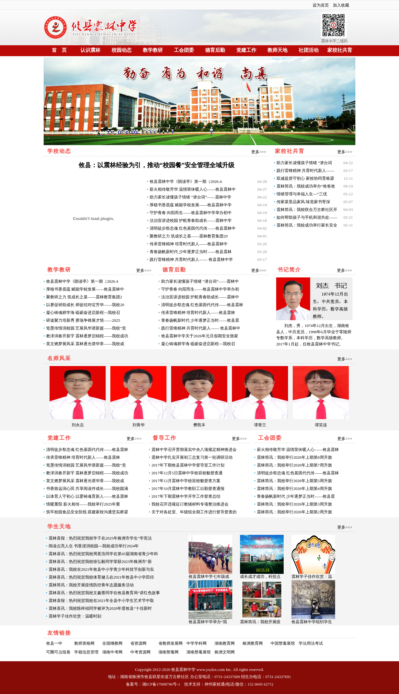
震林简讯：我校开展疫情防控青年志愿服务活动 (91, 585)
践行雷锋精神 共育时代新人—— (305, 170)
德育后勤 (215, 50)
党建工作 (246, 50)
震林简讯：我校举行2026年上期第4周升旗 (294, 488)
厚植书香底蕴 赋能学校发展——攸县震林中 (85, 289)
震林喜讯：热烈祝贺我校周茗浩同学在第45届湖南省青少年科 (103, 553)
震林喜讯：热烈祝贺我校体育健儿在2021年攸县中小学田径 (101, 577)
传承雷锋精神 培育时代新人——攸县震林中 (189, 244)
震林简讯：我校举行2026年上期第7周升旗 (294, 465)
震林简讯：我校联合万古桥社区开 (306, 209)
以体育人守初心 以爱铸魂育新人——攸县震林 (87, 496)
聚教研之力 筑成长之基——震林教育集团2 (84, 297)
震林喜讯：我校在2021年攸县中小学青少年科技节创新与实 (101, 569)
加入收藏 (341, 5)
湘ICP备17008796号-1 (161, 684)
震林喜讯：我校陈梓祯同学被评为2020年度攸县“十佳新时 (100, 608)
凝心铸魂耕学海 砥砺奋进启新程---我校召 (83, 312)
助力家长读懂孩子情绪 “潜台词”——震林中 (200, 281)
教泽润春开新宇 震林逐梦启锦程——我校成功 (87, 336)
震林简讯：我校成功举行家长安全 (306, 225)
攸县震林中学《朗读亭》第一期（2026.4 (82, 281)
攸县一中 (54, 643)
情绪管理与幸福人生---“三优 (301, 194)
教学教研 (153, 50)
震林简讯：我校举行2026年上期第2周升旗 (294, 512)
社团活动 (309, 50)
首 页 (59, 50)
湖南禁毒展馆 (198, 652)
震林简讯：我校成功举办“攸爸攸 (305, 186)
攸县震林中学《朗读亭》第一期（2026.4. (186, 181)
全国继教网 (112, 643)
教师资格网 (84, 643)
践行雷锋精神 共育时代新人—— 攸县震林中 (200, 328)
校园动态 (122, 50)
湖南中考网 (112, 652)
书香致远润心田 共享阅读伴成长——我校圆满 (87, 488)
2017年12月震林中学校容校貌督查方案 (185, 480)
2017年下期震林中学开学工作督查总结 (185, 496)
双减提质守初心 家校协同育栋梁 (305, 178)
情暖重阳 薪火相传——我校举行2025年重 (83, 504)
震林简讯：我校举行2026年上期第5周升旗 (294, 480)
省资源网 (138, 643)
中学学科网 (196, 643)
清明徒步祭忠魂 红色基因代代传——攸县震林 (202, 304)
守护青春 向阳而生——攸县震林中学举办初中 (191, 212)
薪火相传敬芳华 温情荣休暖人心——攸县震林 (298, 449)
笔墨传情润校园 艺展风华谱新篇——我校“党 (86, 328)
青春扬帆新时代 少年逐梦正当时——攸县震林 (191, 251)
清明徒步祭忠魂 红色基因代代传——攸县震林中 (193, 228)
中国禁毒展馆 (283, 643)
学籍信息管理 (86, 652)
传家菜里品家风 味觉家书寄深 (303, 201)
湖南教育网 (224, 643)
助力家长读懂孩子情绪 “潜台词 (304, 162)
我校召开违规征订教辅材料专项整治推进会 (189, 504)
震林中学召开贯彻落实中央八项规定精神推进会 (194, 449)
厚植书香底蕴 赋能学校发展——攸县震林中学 (191, 205)
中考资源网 (140, 652)
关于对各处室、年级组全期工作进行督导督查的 (194, 512)
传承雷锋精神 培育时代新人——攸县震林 (198, 312)
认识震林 (90, 50)
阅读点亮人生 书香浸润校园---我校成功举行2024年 (94, 546)
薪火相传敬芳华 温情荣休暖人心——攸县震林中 (193, 189)
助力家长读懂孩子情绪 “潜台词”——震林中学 (190, 197)
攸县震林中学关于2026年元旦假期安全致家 (199, 336)
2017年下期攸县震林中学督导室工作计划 (187, 465)
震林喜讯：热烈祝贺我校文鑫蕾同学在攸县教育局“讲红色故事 (104, 592)
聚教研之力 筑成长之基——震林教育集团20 (189, 236)
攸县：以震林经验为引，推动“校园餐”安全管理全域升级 (156, 165)
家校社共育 (339, 50)
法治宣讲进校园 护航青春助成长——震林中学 (191, 220)
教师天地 (277, 50)
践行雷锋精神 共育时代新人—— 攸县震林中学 (191, 259)
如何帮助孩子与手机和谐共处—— (306, 217)
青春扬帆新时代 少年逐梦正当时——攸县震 (200, 320)
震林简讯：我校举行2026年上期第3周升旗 (294, 504)
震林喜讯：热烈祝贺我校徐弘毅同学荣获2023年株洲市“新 (100, 561)
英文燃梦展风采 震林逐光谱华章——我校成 (85, 343)
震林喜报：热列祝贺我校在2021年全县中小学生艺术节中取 (101, 600)
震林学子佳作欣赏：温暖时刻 (75, 616)
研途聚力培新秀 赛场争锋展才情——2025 (83, 320)
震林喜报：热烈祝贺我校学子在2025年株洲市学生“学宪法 (100, 538)
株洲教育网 (253, 643)
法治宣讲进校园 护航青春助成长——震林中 (200, 297)
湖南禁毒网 (168, 652)
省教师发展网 (170, 643)
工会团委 (184, 50)
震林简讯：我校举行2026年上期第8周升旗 (294, 457)
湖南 (124, 676)
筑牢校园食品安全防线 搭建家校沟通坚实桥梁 (87, 512)
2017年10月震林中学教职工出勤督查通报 (187, 488)
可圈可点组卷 (58, 652)
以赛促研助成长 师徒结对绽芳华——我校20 (85, 304)
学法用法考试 (311, 643)
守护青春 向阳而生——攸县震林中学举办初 (200, 289)
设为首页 (321, 5)
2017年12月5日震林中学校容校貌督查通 (187, 473)
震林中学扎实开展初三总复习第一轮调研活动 (192, 457)
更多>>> (258, 151)
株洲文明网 (224, 652)
